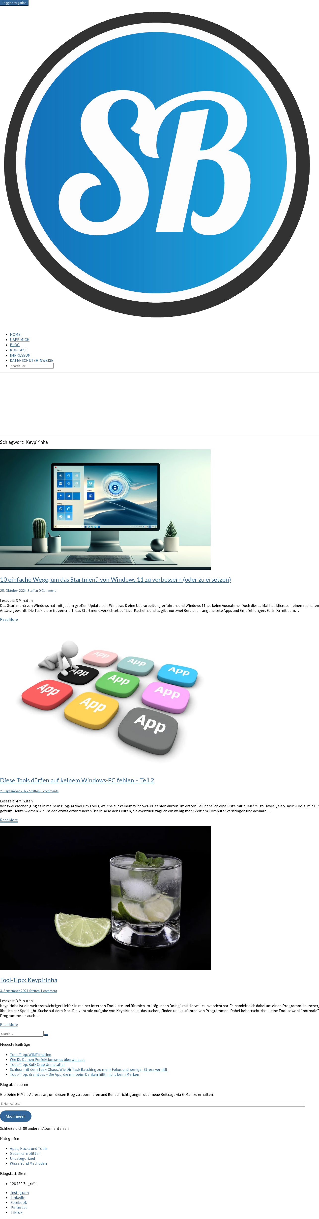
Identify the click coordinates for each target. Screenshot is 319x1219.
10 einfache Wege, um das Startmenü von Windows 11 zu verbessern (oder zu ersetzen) (115, 579)
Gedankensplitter (25, 1153)
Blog (15, 344)
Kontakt (18, 349)
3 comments (49, 791)
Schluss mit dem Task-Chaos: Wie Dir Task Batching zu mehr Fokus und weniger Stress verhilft (88, 1069)
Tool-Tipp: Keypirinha (28, 979)
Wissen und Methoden (28, 1163)
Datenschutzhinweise (31, 360)
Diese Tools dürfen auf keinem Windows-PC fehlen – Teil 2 (77, 780)
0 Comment (47, 591)
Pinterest (18, 1207)
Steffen (33, 591)
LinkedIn (17, 1197)
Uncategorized (22, 1158)
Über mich (19, 339)
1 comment (48, 991)
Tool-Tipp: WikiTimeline (30, 1054)
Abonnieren (16, 1116)
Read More (9, 619)
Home (15, 334)
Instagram (19, 1192)
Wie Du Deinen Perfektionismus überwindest (47, 1059)
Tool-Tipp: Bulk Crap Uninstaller (37, 1064)
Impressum (20, 355)
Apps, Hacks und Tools (29, 1148)
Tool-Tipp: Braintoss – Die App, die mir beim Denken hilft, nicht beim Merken (74, 1074)
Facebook (18, 1202)
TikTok (16, 1212)
